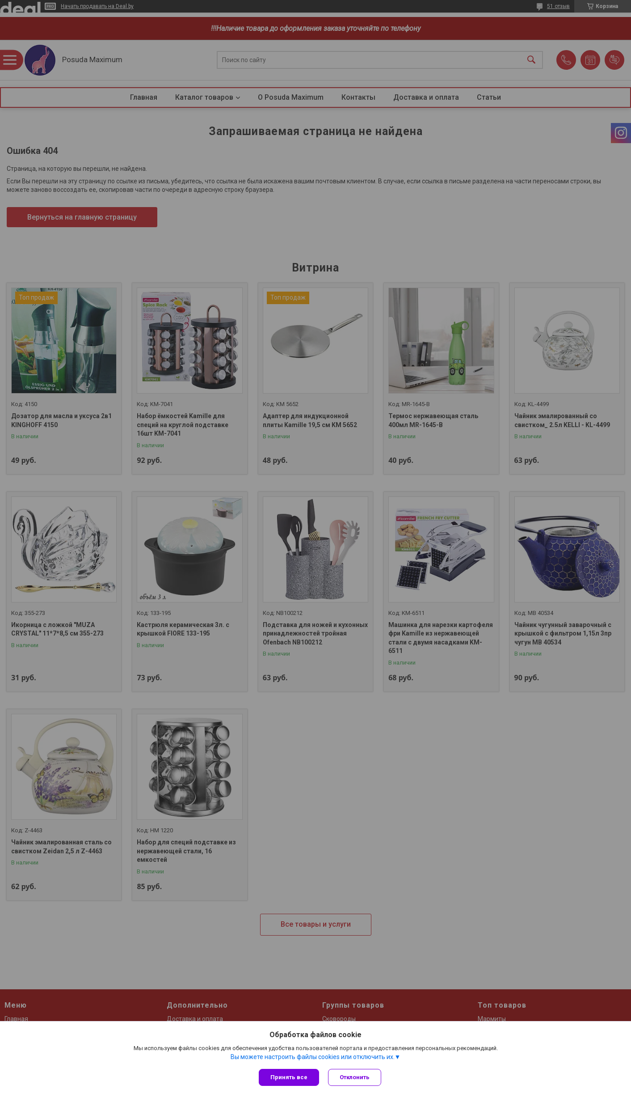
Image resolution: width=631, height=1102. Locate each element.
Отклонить (355, 1077)
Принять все (288, 1077)
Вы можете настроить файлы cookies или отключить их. (313, 1056)
